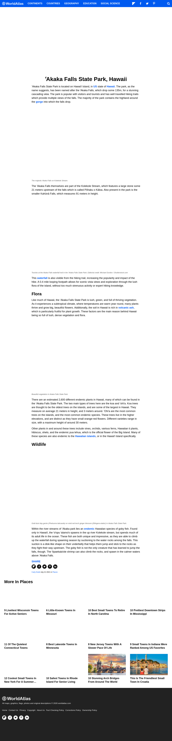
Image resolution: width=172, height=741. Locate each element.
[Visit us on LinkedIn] (27, 718)
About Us (41, 710)
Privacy (23, 710)
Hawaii (111, 86)
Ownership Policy (89, 710)
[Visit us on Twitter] (15, 718)
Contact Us (13, 710)
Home (4, 710)
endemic (89, 528)
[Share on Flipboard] (34, 566)
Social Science (110, 3)
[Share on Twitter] (44, 566)
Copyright (31, 710)
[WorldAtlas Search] (168, 3)
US (95, 86)
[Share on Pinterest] (50, 566)
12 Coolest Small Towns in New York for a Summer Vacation (20, 682)
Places (55, 572)
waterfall (42, 278)
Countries (53, 3)
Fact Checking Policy (55, 710)
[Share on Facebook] (39, 566)
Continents (35, 3)
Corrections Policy (73, 710)
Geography (71, 3)
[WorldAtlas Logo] (14, 3)
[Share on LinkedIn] (55, 566)
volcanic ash (126, 307)
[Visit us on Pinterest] (21, 718)
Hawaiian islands (85, 436)
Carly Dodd (36, 572)
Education (89, 3)
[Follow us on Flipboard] (4, 718)
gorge (39, 101)
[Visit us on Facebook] (10, 718)
